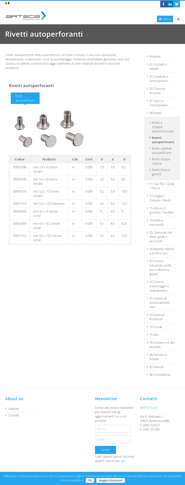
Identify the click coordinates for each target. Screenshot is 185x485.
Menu (167, 19)
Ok (89, 480)
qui (123, 461)
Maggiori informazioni (110, 480)
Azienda (13, 409)
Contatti (13, 415)
